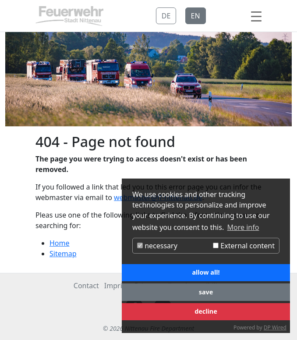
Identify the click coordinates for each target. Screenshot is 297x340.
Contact (86, 285)
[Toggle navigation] (256, 15)
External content (244, 246)
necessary (157, 246)
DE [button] (166, 16)
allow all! (205, 272)
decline (205, 311)
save (206, 292)
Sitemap (63, 253)
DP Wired (275, 327)
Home (60, 243)
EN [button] (195, 16)
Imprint (116, 285)
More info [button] (243, 227)
